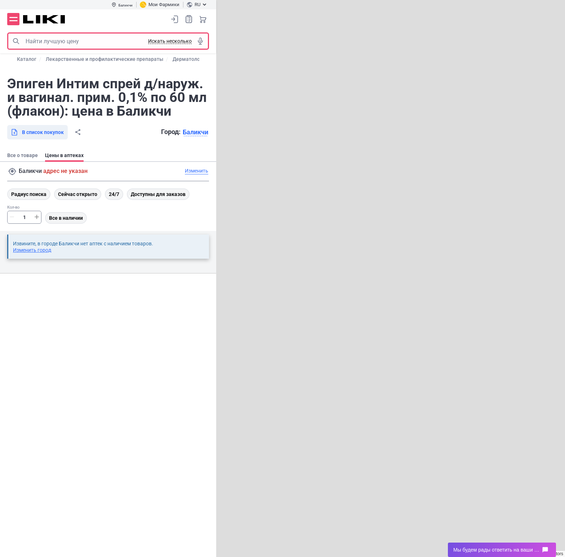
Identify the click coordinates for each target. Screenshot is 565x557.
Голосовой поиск (200, 41)
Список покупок (188, 18)
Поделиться (78, 132)
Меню (13, 19)
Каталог (26, 59)
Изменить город (32, 250)
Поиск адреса (12, 171)
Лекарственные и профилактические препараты (104, 59)
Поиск (16, 41)
